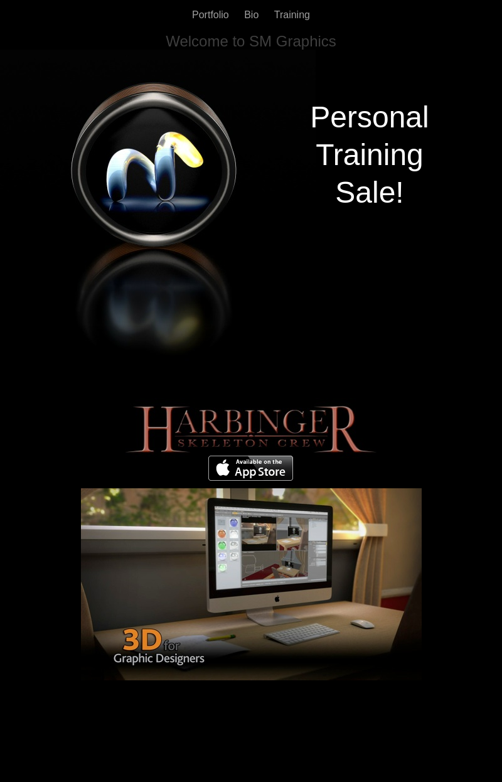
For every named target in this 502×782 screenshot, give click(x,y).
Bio (253, 14)
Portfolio (212, 14)
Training (292, 14)
